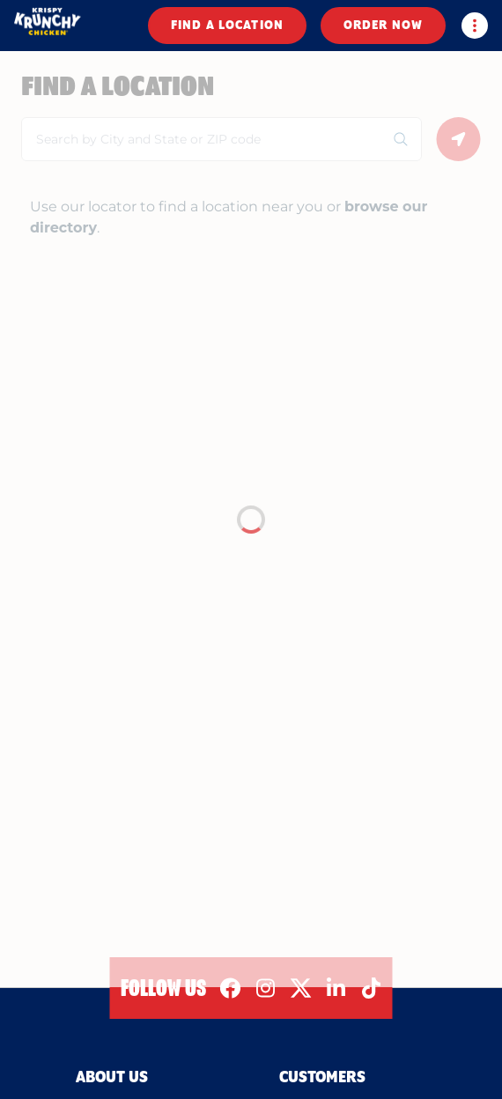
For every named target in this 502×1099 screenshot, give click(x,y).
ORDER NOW (383, 25)
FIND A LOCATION (227, 25)
